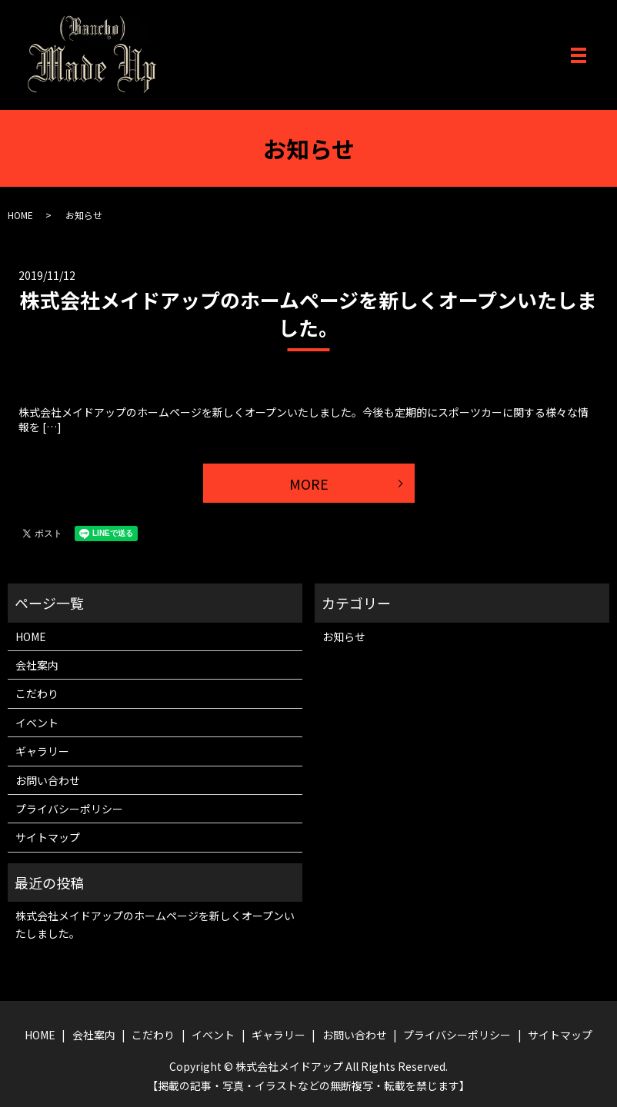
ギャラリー (42, 751)
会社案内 (36, 665)
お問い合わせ (47, 780)
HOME (20, 214)
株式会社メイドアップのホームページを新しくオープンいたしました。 (308, 313)
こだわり (36, 693)
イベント (36, 722)
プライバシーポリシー (69, 808)
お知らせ (343, 636)
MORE (309, 484)
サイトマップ (47, 837)
